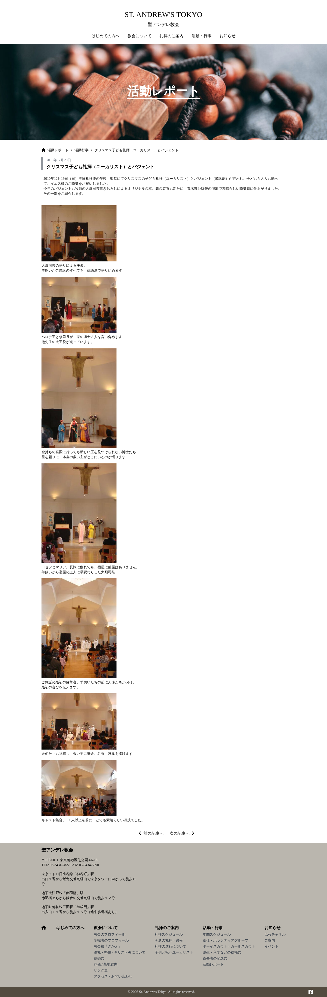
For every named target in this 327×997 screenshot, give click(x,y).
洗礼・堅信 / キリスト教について (120, 952)
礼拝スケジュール (169, 934)
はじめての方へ (106, 36)
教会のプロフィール (109, 934)
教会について (106, 928)
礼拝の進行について (170, 946)
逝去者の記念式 (215, 958)
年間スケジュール (217, 934)
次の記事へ (182, 833)
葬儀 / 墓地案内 (106, 964)
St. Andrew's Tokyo (163, 14)
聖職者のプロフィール (111, 940)
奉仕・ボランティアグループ (225, 940)
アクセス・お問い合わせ (113, 976)
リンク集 (101, 970)
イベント (271, 946)
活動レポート (213, 964)
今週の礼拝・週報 (169, 940)
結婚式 (99, 958)
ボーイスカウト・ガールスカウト (229, 946)
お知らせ (272, 928)
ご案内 (269, 940)
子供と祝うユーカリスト (174, 952)
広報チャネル (275, 934)
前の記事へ (151, 833)
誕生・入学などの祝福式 (222, 952)
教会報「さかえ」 (108, 946)
